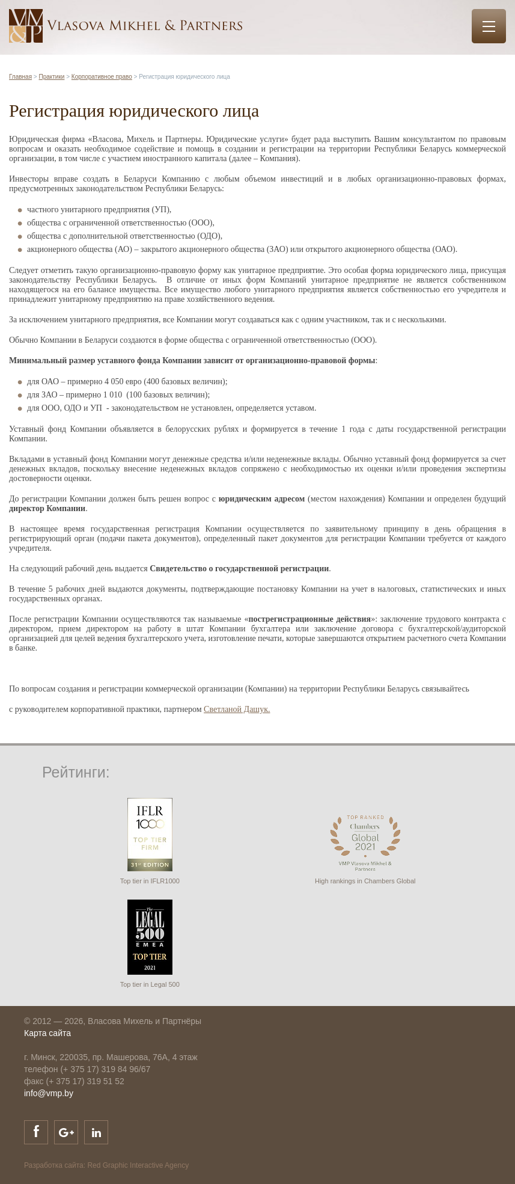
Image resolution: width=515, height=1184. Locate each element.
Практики (51, 76)
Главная (20, 76)
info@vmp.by (48, 1093)
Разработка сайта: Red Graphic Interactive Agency (106, 1165)
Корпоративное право (102, 76)
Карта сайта (47, 1033)
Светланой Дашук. (237, 709)
